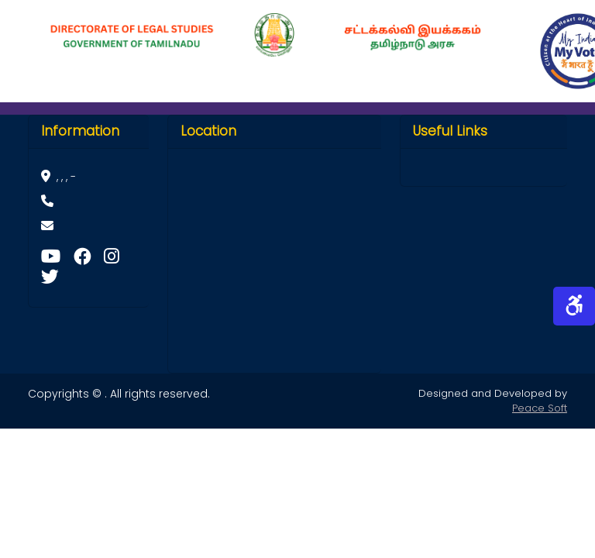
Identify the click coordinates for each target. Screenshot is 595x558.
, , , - (58, 176)
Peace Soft (539, 408)
